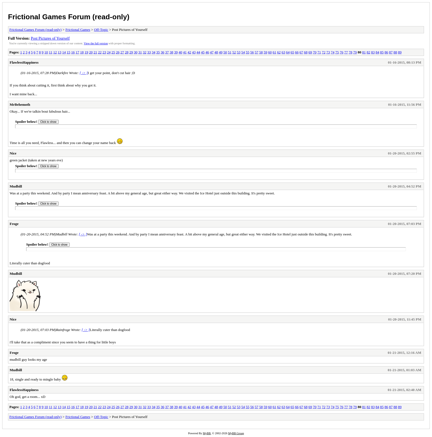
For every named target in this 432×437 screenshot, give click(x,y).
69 (310, 52)
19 (86, 52)
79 (355, 52)
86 (386, 52)
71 (319, 52)
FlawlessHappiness (24, 62)
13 (59, 52)
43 (194, 52)
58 (261, 52)
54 (243, 52)
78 (350, 52)
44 (198, 52)
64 (288, 52)
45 (202, 52)
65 (292, 52)
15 (68, 52)
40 (180, 52)
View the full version (96, 43)
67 (301, 52)
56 (252, 52)
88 (395, 52)
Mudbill (16, 186)
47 (212, 52)
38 (171, 52)
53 (238, 52)
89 (399, 52)
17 (77, 52)
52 (234, 52)
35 (158, 52)
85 (382, 52)
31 (140, 52)
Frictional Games (77, 30)
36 (162, 52)
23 (104, 52)
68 (305, 52)
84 (377, 52)
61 (274, 52)
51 (229, 52)
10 (46, 52)
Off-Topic (101, 30)
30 (135, 52)
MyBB (206, 433)
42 (189, 52)
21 (95, 52)
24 (108, 52)
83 (373, 52)
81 (364, 52)
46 (207, 52)
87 (391, 52)
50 (225, 52)
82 (368, 52)
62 (279, 52)
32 (144, 52)
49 (220, 52)
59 (265, 52)
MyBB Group (236, 433)
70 (315, 52)
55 (247, 52)
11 (50, 52)
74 (332, 52)
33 (149, 52)
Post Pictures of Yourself (50, 38)
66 (297, 52)
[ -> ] (84, 73)
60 (270, 52)
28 (126, 52)
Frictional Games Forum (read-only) (68, 17)
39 (176, 52)
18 (82, 52)
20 (91, 52)
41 (185, 52)
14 (64, 52)
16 (73, 52)
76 (341, 52)
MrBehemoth (20, 104)
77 (346, 52)
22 (100, 52)
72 (323, 52)
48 (216, 52)
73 (328, 52)
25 (113, 52)
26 (118, 52)
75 (337, 52)
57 (256, 52)
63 (283, 52)
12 (55, 52)
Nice (13, 153)
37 (167, 52)
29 (131, 52)
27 (122, 52)
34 (153, 52)
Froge (14, 224)
